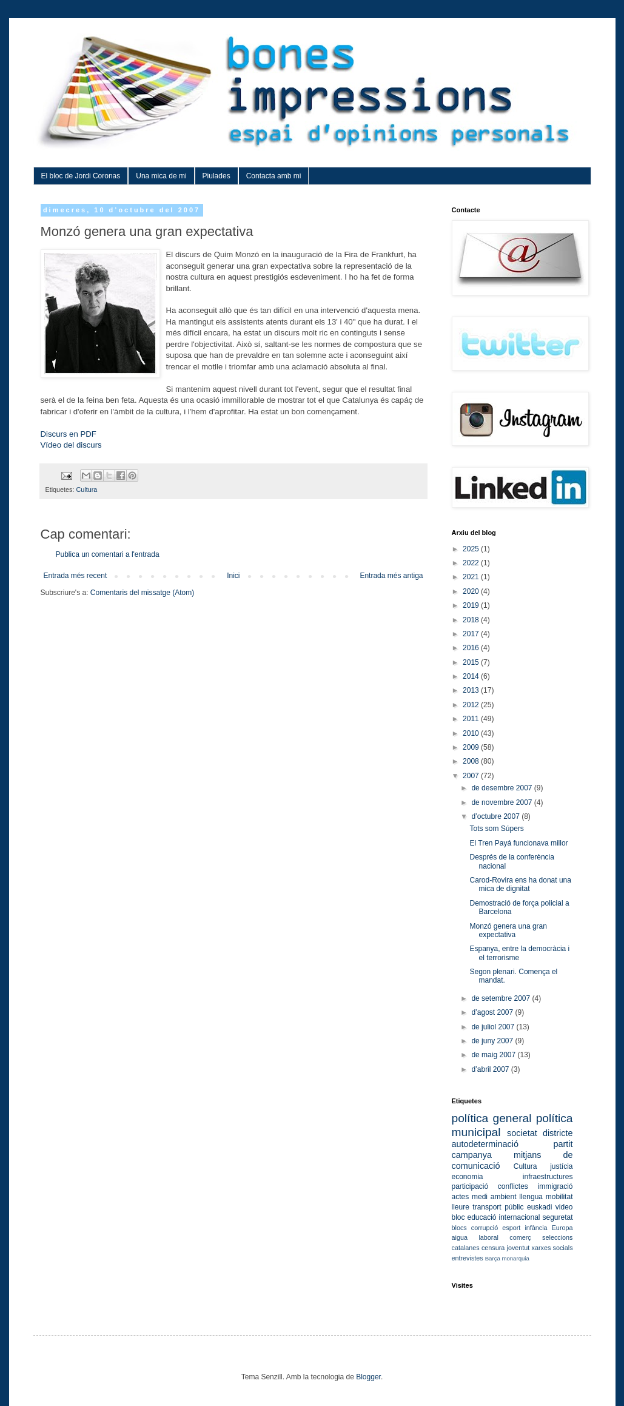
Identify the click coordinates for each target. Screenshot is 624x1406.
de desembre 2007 (502, 788)
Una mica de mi (161, 176)
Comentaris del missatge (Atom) (142, 592)
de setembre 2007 (501, 998)
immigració (554, 1186)
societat (522, 1133)
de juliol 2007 (493, 1027)
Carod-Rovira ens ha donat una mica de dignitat (520, 884)
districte (558, 1133)
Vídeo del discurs (71, 444)
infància (536, 1227)
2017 (472, 634)
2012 (472, 705)
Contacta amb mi (273, 176)
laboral (488, 1237)
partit (563, 1144)
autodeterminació (485, 1144)
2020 (472, 591)
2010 (472, 733)
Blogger (368, 1377)
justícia (561, 1166)
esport (511, 1227)
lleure (460, 1207)
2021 (472, 577)
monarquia (515, 1258)
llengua (531, 1196)
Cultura (87, 489)
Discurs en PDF (68, 434)
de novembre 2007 (502, 802)
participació (470, 1186)
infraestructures (548, 1176)
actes (460, 1196)
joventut (518, 1247)
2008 (472, 761)
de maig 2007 (494, 1055)
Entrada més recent (75, 575)
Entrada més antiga (391, 575)
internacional (519, 1217)
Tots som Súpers (496, 828)
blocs (459, 1227)
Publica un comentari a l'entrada (107, 554)
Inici (233, 575)
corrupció (484, 1227)
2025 (472, 549)
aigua (460, 1237)
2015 (472, 662)
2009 (472, 747)
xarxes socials (552, 1247)
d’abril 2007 (491, 1069)
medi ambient (494, 1196)
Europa (562, 1227)
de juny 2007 (493, 1041)
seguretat (557, 1217)
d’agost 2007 (493, 1012)
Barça (492, 1258)
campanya (472, 1155)
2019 (472, 605)
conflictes (513, 1186)
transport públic (497, 1207)
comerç (520, 1237)
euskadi (539, 1207)
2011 (472, 719)
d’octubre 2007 (496, 816)
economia (467, 1176)
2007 (472, 776)
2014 (472, 676)
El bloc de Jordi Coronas (81, 176)
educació (481, 1217)
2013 (472, 690)
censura (493, 1247)
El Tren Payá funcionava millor (518, 843)
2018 (472, 620)
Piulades (216, 176)
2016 (472, 648)
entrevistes (467, 1258)
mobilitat (559, 1196)
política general (492, 1118)
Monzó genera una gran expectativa (507, 930)
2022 (472, 563)
